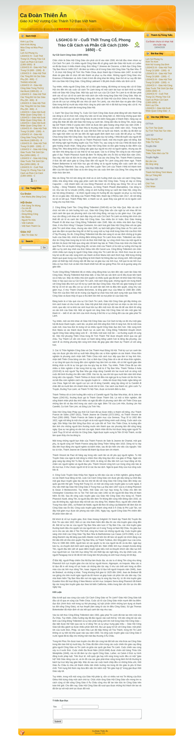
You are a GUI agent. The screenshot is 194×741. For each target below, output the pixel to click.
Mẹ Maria (26, 217)
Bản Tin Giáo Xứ (29, 235)
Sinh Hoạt (75, 29)
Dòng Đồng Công (30, 214)
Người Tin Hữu (29, 220)
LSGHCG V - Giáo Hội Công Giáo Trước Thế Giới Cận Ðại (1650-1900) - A (159, 88)
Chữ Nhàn (150, 186)
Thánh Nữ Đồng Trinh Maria (159, 172)
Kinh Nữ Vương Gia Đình (157, 64)
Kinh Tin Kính (152, 62)
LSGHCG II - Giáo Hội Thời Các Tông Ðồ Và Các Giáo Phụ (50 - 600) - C (33, 76)
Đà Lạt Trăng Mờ (153, 175)
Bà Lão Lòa (151, 161)
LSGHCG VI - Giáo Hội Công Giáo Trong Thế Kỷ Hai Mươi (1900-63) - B (32, 137)
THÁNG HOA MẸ (28, 82)
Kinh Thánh (51, 29)
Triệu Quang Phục (154, 139)
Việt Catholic (27, 223)
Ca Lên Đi (26, 208)
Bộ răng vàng (152, 164)
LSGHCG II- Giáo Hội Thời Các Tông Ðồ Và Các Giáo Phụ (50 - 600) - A (32, 106)
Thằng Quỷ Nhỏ (153, 150)
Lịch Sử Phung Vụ (29, 53)
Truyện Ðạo (37, 29)
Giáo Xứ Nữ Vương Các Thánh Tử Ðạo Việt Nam (58, 21)
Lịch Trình (87, 29)
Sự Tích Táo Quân (154, 128)
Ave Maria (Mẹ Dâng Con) (34, 196)
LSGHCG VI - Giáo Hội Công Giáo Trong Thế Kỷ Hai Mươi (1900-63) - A (32, 88)
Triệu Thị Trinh (152, 142)
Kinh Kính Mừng (28, 44)
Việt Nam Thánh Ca (31, 226)
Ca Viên (98, 29)
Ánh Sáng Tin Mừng (31, 205)
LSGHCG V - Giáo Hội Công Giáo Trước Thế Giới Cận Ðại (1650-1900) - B (33, 161)
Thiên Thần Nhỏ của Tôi (157, 153)
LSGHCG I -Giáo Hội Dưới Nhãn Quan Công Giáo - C (32, 113)
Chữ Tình (150, 183)
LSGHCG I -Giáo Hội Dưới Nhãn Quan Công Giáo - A (32, 124)
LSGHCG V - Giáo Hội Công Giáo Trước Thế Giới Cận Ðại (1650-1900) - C (33, 152)
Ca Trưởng (27, 211)
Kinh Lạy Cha (26, 41)
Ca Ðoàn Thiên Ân (43, 15)
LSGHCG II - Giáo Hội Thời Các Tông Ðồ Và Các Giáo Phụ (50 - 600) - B (33, 97)
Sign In (170, 29)
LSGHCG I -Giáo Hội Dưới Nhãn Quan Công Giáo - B (32, 118)
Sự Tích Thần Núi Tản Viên (158, 131)
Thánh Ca (25, 29)
